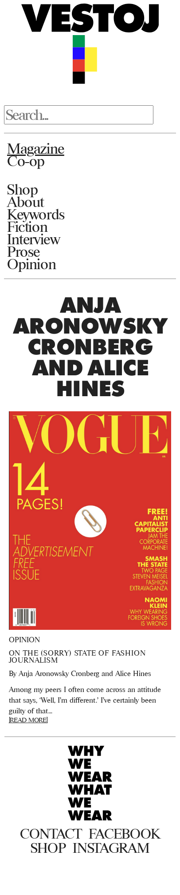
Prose (23, 251)
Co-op (26, 161)
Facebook (124, 833)
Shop (22, 189)
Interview (33, 239)
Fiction (27, 227)
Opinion (31, 264)
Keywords (36, 214)
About (25, 202)
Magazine (35, 148)
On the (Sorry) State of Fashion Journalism (77, 656)
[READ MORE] (28, 720)
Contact (51, 833)
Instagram (111, 847)
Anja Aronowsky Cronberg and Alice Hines (85, 673)
